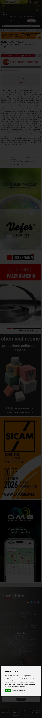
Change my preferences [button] (19, 690)
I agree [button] (8, 690)
